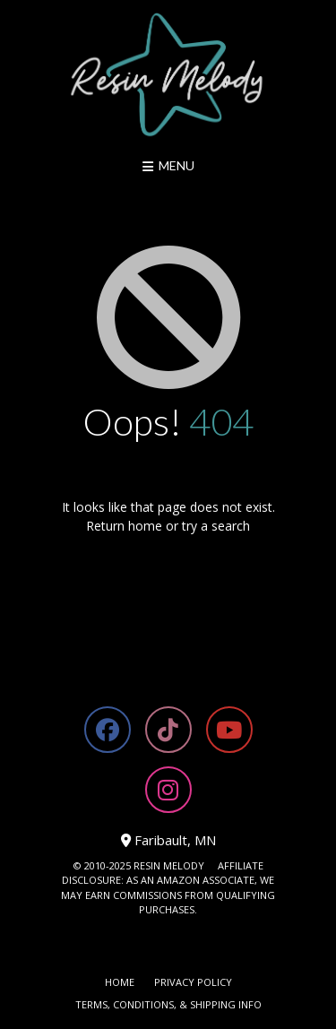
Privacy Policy (193, 982)
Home (119, 982)
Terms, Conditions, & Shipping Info (168, 1004)
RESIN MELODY (169, 865)
